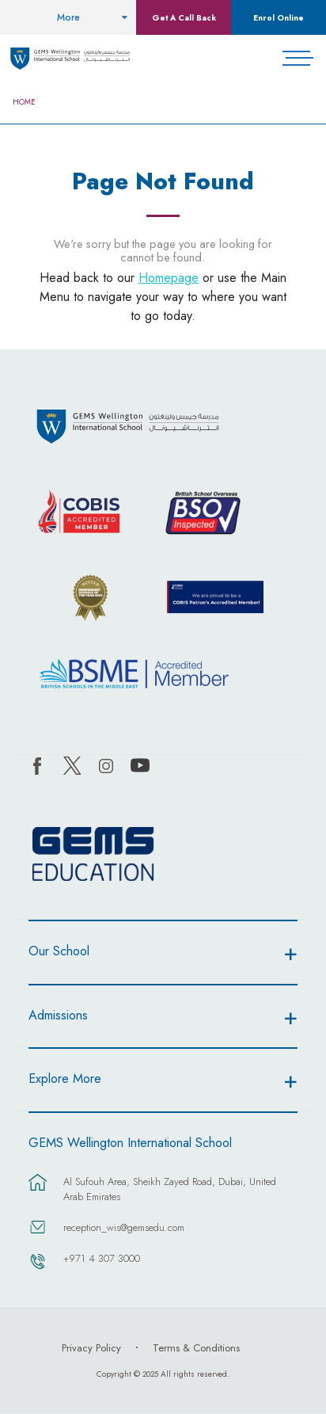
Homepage (168, 278)
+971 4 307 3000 (101, 1258)
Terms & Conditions (196, 1347)
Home (24, 102)
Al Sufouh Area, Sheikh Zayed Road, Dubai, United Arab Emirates (169, 1189)
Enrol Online (278, 18)
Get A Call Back (184, 18)
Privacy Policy (91, 1347)
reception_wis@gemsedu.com (123, 1227)
